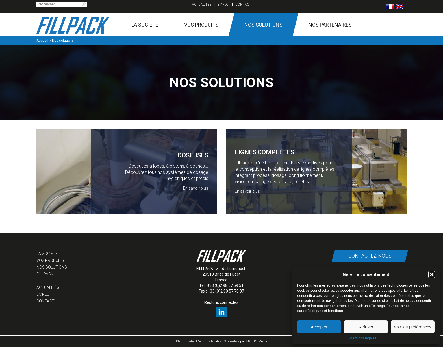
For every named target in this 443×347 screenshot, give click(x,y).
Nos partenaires (330, 25)
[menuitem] (390, 6)
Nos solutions (263, 25)
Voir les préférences (412, 326)
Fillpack (44, 274)
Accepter (319, 326)
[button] (432, 274)
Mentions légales (363, 338)
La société (144, 25)
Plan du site (185, 341)
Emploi (223, 4)
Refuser (366, 326)
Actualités (201, 4)
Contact (243, 4)
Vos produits (201, 25)
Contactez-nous (369, 256)
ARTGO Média (256, 341)
